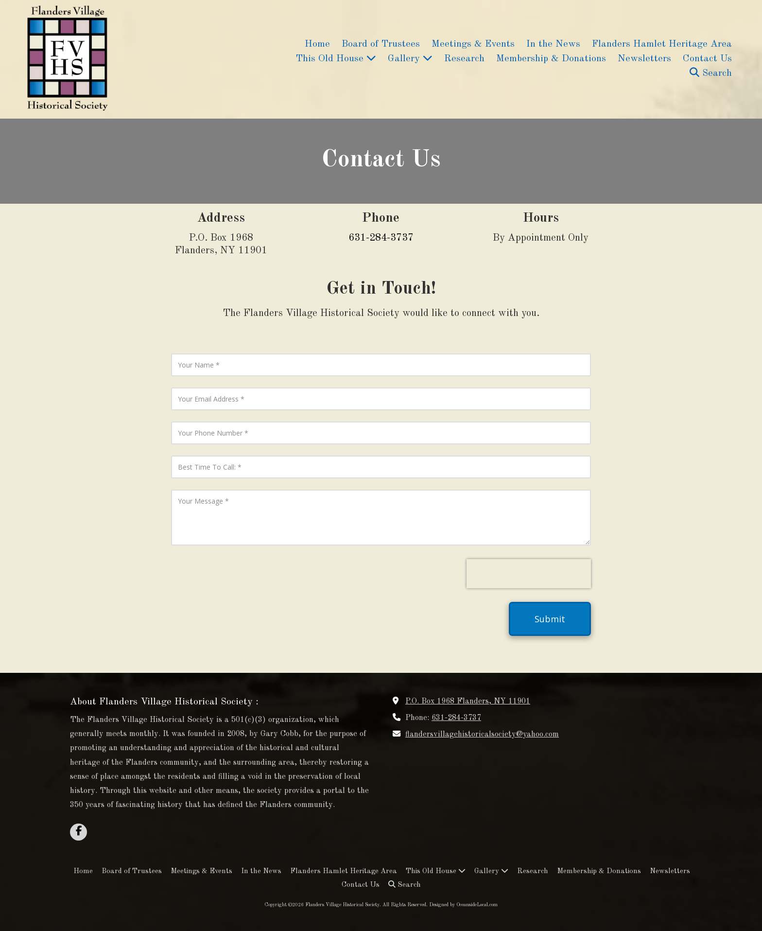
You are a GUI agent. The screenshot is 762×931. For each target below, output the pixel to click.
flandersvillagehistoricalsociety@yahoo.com (482, 734)
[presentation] (529, 573)
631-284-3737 (456, 718)
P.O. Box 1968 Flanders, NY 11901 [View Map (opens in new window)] (467, 701)
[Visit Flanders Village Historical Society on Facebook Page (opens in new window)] (78, 832)
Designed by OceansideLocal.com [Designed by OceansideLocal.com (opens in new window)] (463, 904)
